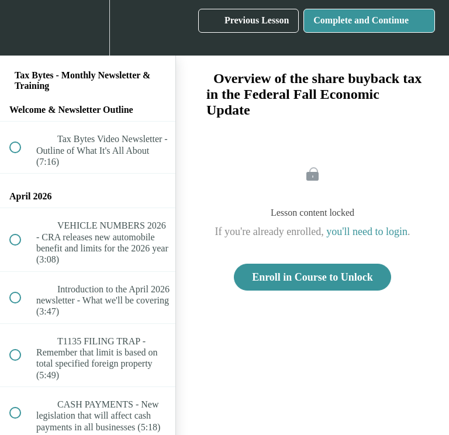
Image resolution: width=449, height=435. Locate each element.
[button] (21, 28)
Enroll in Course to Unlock (312, 277)
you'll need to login (366, 231)
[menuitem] (87, 28)
